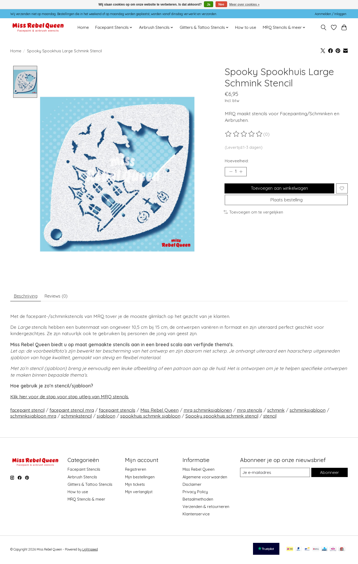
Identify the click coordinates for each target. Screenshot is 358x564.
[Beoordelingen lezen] (244, 134)
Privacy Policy (195, 493)
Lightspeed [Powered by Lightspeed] (90, 551)
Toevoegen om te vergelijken (253, 217)
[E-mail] (274, 474)
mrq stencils (249, 412)
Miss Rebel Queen (159, 412)
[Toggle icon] (323, 27)
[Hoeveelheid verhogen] (242, 172)
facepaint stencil (27, 412)
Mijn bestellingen (140, 478)
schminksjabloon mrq (33, 417)
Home (83, 27)
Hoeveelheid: (237, 160)
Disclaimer (192, 486)
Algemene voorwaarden (205, 478)
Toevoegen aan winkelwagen (278, 190)
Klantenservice (196, 515)
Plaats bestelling (286, 204)
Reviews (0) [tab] (61, 297)
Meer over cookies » (244, 4)
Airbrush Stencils (82, 478)
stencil (269, 417)
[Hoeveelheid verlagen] (231, 172)
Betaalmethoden (198, 500)
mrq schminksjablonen (208, 412)
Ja (208, 4)
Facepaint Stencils (84, 471)
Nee (221, 4)
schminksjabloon (308, 412)
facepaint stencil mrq (72, 412)
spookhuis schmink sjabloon (150, 417)
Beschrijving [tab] (27, 297)
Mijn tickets (135, 486)
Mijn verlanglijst (138, 493)
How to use (245, 27)
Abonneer (329, 474)
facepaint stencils (117, 412)
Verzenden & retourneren (206, 508)
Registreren (135, 471)
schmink (276, 412)
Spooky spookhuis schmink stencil (221, 417)
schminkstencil (76, 417)
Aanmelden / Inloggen (330, 14)
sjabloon (106, 417)
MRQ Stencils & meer (86, 500)
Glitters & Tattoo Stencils (90, 486)
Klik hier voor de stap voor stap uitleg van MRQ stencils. (69, 398)
